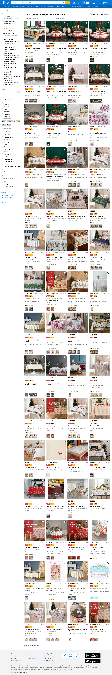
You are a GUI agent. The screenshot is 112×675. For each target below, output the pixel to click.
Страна (11, 147)
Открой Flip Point (62, 6)
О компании (33, 654)
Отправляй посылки (18, 6)
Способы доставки (7, 195)
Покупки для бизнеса (8, 200)
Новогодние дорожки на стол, (11, 38)
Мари (8, 159)
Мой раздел (76, 3)
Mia (7, 154)
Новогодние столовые (10, 68)
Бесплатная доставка (93, 6)
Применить (18, 92)
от (5, 92)
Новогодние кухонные (10, 83)
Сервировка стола (17, 10)
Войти (74, 2)
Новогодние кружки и (10, 64)
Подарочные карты (77, 6)
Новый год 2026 (6, 10)
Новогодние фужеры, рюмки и (10, 60)
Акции (104, 6)
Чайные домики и (9, 79)
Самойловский (12, 166)
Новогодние (11, 35)
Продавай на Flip (32, 6)
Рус (87, 2)
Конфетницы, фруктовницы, (8, 72)
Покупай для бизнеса (47, 6)
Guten (9, 161)
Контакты (4, 202)
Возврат (13, 658)
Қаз (84, 2)
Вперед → (37, 645)
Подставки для (12, 76)
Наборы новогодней (9, 50)
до (13, 92)
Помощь (13, 654)
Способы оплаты (6, 197)
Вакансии (32, 658)
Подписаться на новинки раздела (100, 14)
